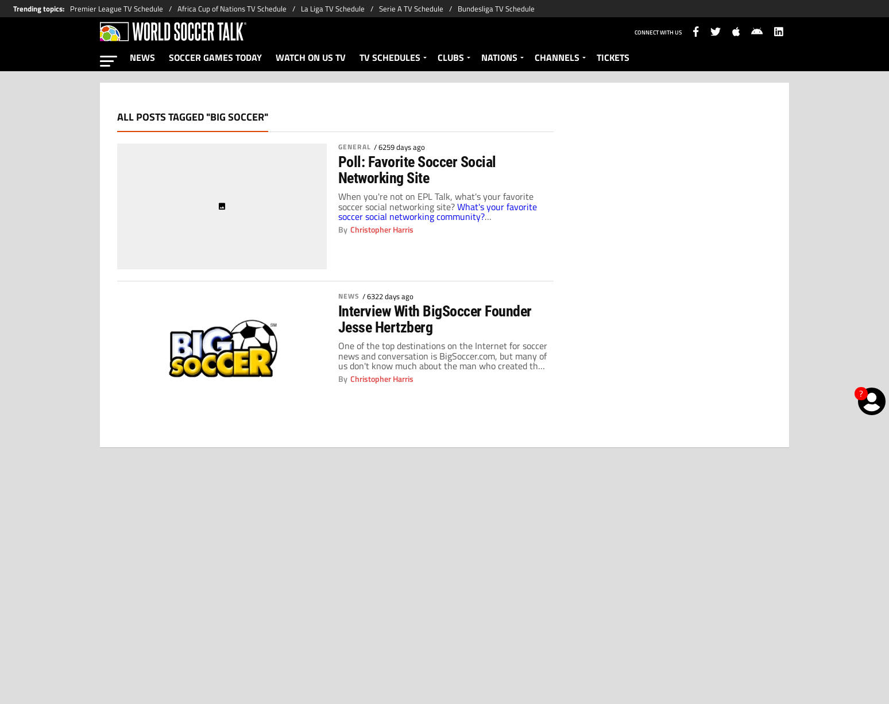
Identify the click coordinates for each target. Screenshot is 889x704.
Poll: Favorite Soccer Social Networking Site (417, 170)
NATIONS (499, 57)
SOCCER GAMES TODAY (215, 57)
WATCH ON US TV (311, 57)
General (354, 147)
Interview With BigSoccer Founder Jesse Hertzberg (435, 319)
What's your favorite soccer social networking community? (437, 212)
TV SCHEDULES (390, 57)
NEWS (142, 57)
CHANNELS (557, 57)
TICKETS (613, 57)
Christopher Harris (381, 229)
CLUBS (451, 57)
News (349, 296)
